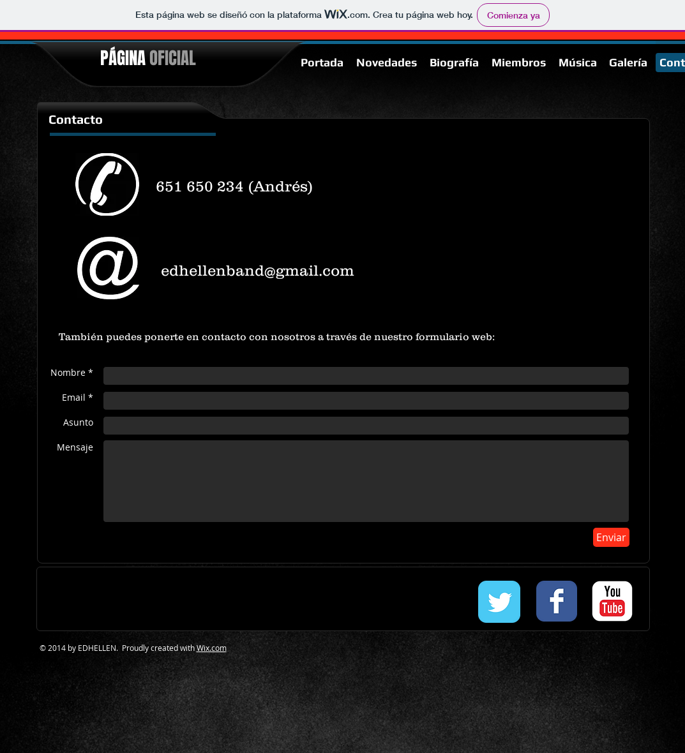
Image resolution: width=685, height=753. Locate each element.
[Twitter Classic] (499, 602)
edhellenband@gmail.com (257, 270)
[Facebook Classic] (556, 601)
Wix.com (212, 648)
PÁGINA (148, 58)
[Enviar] (611, 537)
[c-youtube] (612, 601)
